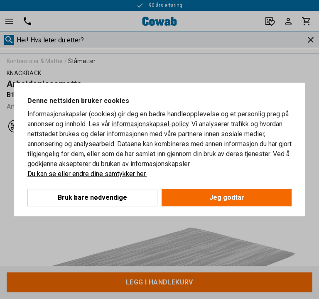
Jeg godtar (226, 197)
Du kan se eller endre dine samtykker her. (87, 174)
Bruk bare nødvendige (92, 197)
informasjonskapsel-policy (150, 124)
